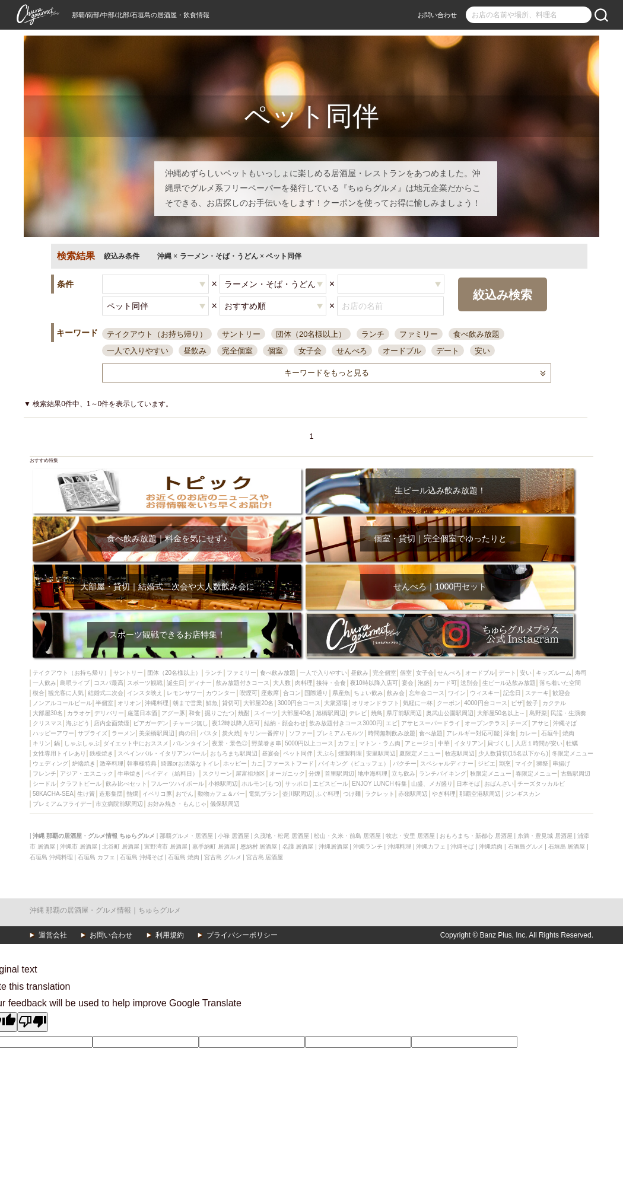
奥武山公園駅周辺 (449, 713)
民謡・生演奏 (568, 713)
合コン (292, 693)
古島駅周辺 (575, 773)
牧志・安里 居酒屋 (410, 836)
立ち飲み (403, 773)
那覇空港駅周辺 (480, 793)
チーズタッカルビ (541, 783)
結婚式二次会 (105, 693)
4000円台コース (485, 703)
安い (482, 350)
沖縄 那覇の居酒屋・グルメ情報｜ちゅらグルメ (105, 910)
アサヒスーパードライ (430, 723)
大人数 (282, 683)
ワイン (457, 693)
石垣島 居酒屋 (567, 846)
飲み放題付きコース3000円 (345, 723)
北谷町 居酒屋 (120, 846)
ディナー (200, 683)
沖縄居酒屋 (333, 846)
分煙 (314, 773)
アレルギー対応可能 (473, 733)
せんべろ (351, 350)
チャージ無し (190, 723)
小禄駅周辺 (223, 783)
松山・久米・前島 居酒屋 (347, 836)
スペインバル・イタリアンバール (161, 753)
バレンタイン (190, 743)
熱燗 (132, 793)
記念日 (512, 693)
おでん (184, 793)
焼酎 (244, 713)
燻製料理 (350, 753)
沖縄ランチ (368, 846)
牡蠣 (572, 743)
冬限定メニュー (572, 753)
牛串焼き (129, 773)
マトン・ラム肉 (380, 743)
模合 (38, 693)
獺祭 (542, 763)
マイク (524, 763)
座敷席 (270, 693)
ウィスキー (485, 693)
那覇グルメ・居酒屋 (186, 836)
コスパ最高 (108, 683)
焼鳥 (377, 713)
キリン (41, 743)
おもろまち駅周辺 (234, 753)
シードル (44, 783)
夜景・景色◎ (229, 743)
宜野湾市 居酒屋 (165, 846)
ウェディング (50, 763)
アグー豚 (173, 713)
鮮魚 (212, 703)
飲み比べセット (126, 783)
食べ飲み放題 (476, 334)
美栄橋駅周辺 (156, 733)
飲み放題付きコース (242, 683)
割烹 (505, 763)
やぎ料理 (444, 793)
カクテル (554, 703)
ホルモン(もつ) (261, 783)
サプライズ (92, 733)
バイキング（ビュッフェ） (353, 763)
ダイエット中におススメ (136, 743)
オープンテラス (485, 723)
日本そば (468, 783)
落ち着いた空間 (560, 683)
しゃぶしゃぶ (82, 743)
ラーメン (123, 733)
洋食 (510, 733)
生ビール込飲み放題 (509, 683)
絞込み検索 (502, 294)
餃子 (532, 703)
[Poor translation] (32, 1021)
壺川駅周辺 (297, 793)
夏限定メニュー (420, 753)
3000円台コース (299, 703)
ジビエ (486, 763)
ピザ (517, 703)
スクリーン (217, 773)
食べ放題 (431, 733)
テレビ (358, 713)
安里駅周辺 (381, 753)
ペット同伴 (298, 753)
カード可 (445, 683)
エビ (392, 723)
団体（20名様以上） (311, 334)
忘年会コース (426, 693)
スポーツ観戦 (145, 683)
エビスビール (330, 783)
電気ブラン (263, 793)
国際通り (316, 693)
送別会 (469, 683)
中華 (444, 743)
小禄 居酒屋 (233, 836)
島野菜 (538, 713)
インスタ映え (145, 693)
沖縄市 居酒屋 (78, 846)
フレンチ (44, 773)
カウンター (221, 693)
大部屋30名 (48, 713)
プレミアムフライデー (62, 804)
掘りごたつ (219, 713)
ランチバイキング (442, 773)
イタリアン (469, 743)
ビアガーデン (151, 723)
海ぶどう (78, 723)
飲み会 (396, 693)
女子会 (310, 350)
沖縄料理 (157, 703)
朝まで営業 (187, 703)
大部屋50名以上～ (501, 713)
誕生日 (176, 683)
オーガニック (287, 773)
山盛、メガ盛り (432, 783)
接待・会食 (331, 683)
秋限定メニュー (490, 773)
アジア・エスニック (86, 773)
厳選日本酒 (142, 713)
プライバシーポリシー (242, 935)
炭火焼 (231, 733)
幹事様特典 (142, 763)
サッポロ (297, 783)
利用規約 (169, 935)
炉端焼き (84, 763)
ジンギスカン (523, 793)
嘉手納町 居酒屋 (214, 846)
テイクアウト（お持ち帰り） (157, 334)
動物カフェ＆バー (221, 793)
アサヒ (540, 723)
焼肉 (568, 733)
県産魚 (341, 693)
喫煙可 (249, 693)
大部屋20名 (258, 703)
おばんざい (499, 783)
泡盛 (424, 683)
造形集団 (111, 793)
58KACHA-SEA (53, 793)
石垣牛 (550, 733)
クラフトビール (80, 783)
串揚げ (561, 763)
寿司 (581, 672)
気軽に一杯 (418, 703)
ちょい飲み (368, 693)
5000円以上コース (309, 743)
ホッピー (235, 763)
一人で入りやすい (138, 350)
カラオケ (79, 713)
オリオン (129, 703)
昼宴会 (270, 753)
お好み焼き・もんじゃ (176, 804)
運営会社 (53, 935)
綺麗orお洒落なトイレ (190, 763)
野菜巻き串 (266, 743)
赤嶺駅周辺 (413, 793)
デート (447, 350)
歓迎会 (561, 693)
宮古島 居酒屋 (265, 857)
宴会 (408, 683)
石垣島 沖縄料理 (51, 857)
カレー (528, 733)
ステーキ (537, 693)
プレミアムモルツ (340, 733)
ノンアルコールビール (62, 703)
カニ (257, 763)
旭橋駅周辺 (330, 713)
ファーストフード (290, 763)
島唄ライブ (75, 683)
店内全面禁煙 (111, 723)
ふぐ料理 (327, 793)
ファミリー (418, 334)
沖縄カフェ (431, 846)
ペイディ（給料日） (171, 773)
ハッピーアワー (53, 733)
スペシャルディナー (446, 763)
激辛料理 (111, 763)
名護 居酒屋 (298, 846)
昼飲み (194, 350)
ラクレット (380, 793)
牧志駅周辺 (460, 753)
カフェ (346, 743)
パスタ (209, 733)
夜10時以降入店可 (374, 683)
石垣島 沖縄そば (141, 857)
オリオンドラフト (375, 703)
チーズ (518, 723)
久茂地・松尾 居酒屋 (281, 836)
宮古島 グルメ (222, 857)
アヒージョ (419, 743)
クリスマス (47, 723)
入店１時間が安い (538, 743)
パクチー (405, 763)
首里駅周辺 (339, 773)
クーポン (448, 703)
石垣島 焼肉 (183, 857)
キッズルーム (553, 672)
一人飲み (44, 683)
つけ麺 (352, 793)
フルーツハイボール (177, 783)
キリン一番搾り (264, 733)
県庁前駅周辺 (404, 713)
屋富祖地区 (250, 773)
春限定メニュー (536, 773)
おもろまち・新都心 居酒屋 (476, 836)
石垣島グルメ (525, 846)
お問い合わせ (437, 14)
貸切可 (231, 703)
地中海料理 (372, 773)
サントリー (241, 334)
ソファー (301, 733)
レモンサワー (184, 693)
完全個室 (237, 350)
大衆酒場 (336, 703)
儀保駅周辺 (225, 804)
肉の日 (187, 733)
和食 (195, 713)
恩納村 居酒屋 (259, 846)
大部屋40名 (296, 713)
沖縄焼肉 (491, 846)
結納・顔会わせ (285, 723)
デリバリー (109, 713)
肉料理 (304, 683)
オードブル (402, 350)
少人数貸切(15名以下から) (513, 753)
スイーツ (266, 713)
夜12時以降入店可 (236, 723)
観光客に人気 (66, 693)
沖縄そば (565, 723)
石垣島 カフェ (96, 857)
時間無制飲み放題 (391, 733)
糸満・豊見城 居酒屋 (545, 836)
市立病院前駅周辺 (119, 804)
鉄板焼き (101, 753)
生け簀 (86, 793)
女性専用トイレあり (59, 753)
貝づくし (499, 743)
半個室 (104, 703)
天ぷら (326, 753)
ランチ (372, 334)
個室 (275, 350)
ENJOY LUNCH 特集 (379, 783)
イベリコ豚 (157, 793)
